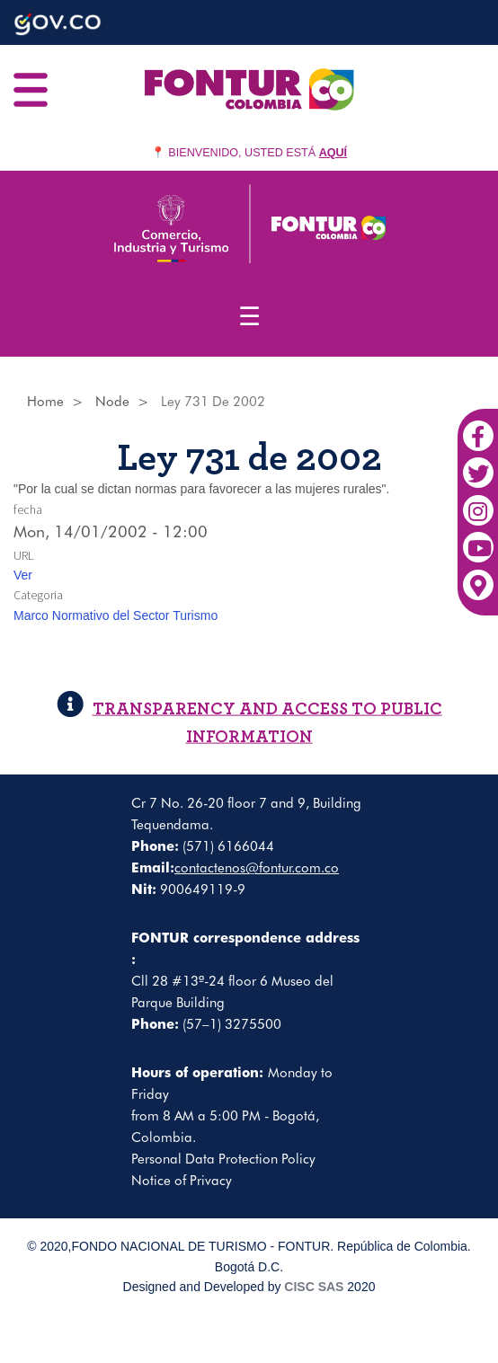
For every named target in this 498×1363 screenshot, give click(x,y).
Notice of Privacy (181, 1181)
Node (112, 402)
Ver (22, 575)
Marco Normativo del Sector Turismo (115, 615)
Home (45, 402)
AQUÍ (333, 152)
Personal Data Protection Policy (223, 1159)
